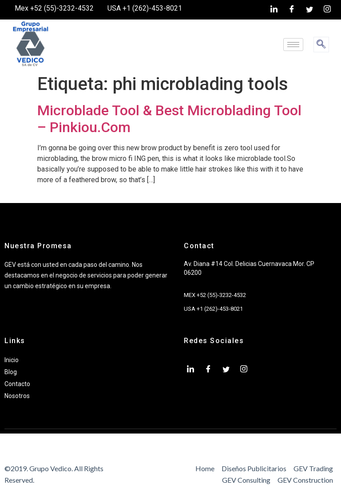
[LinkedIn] (274, 9)
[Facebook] (291, 9)
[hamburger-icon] (293, 44)
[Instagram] (327, 9)
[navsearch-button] (321, 44)
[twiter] (309, 9)
